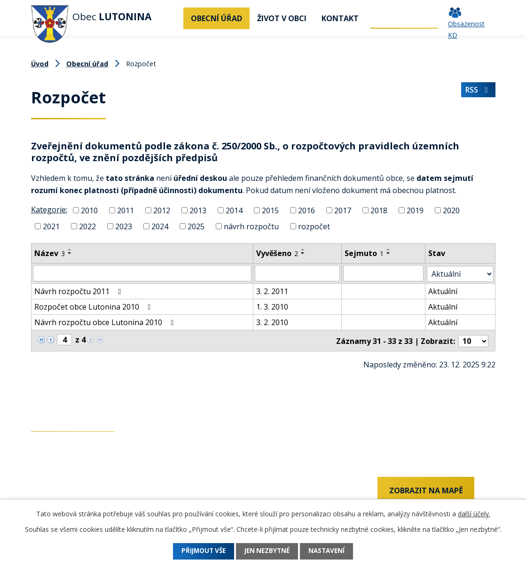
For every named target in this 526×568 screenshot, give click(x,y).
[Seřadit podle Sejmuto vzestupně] (389, 249)
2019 (415, 210)
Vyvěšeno (277, 253)
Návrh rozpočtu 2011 (79, 290)
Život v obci (281, 18)
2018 (378, 210)
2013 (197, 210)
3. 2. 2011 (272, 290)
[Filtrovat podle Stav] (460, 273)
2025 (196, 226)
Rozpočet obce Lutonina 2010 (94, 306)
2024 (159, 226)
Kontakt (340, 18)
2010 (89, 210)
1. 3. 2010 (272, 306)
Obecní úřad (216, 18)
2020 (451, 210)
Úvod (171, 18)
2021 (51, 226)
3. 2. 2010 (272, 321)
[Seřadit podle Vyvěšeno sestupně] (303, 253)
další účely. (474, 513)
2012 (161, 210)
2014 (234, 210)
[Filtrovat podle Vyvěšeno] (297, 273)
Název (49, 253)
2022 (87, 226)
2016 (306, 210)
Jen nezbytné (267, 551)
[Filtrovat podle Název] (142, 273)
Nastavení (332, 551)
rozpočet (314, 226)
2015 (270, 210)
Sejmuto (364, 253)
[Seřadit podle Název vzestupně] (70, 249)
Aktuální (443, 290)
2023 (123, 226)
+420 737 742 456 (61, 491)
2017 (342, 210)
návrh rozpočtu (251, 226)
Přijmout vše (198, 551)
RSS (477, 91)
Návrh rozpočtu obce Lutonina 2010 (105, 321)
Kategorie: (49, 209)
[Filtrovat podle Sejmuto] (383, 273)
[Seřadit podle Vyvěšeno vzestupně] (303, 249)
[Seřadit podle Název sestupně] (70, 253)
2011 (125, 210)
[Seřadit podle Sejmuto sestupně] (389, 253)
